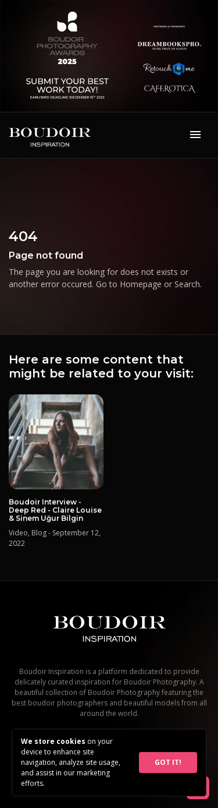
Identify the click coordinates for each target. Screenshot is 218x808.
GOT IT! (168, 762)
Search (187, 284)
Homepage (141, 284)
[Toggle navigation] (195, 135)
